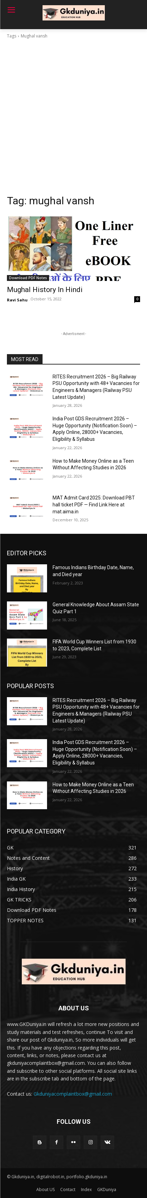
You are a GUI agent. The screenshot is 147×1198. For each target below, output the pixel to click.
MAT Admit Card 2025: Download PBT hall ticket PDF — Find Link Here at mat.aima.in (94, 504)
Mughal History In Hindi (45, 289)
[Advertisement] (73, 116)
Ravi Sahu (17, 299)
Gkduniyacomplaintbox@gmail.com (73, 1093)
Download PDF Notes (28, 277)
